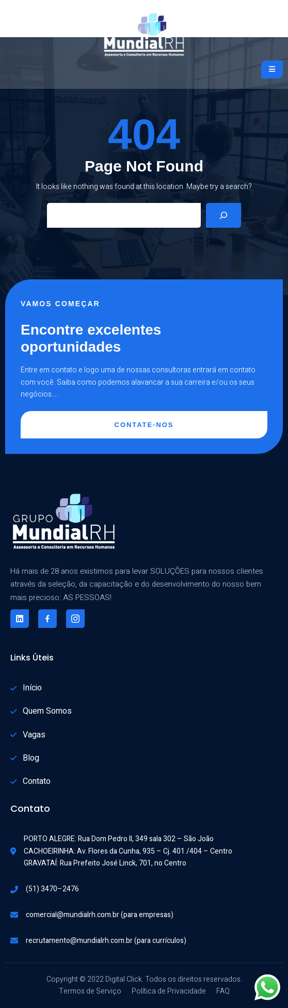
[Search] (223, 215)
